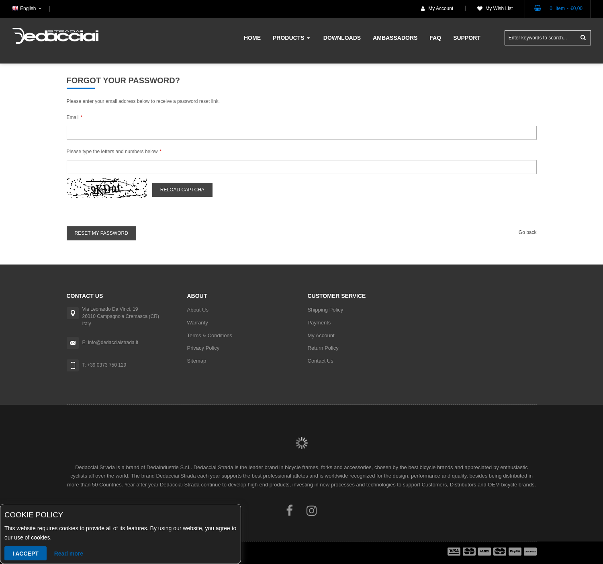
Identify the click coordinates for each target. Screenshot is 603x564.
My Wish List (499, 8)
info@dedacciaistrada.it (113, 342)
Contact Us (320, 361)
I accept (25, 553)
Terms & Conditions (210, 335)
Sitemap (196, 361)
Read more (68, 553)
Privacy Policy (203, 348)
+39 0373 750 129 (106, 365)
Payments (319, 323)
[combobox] (548, 37)
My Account (440, 8)
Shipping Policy (325, 310)
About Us (197, 310)
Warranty (197, 323)
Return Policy (323, 348)
